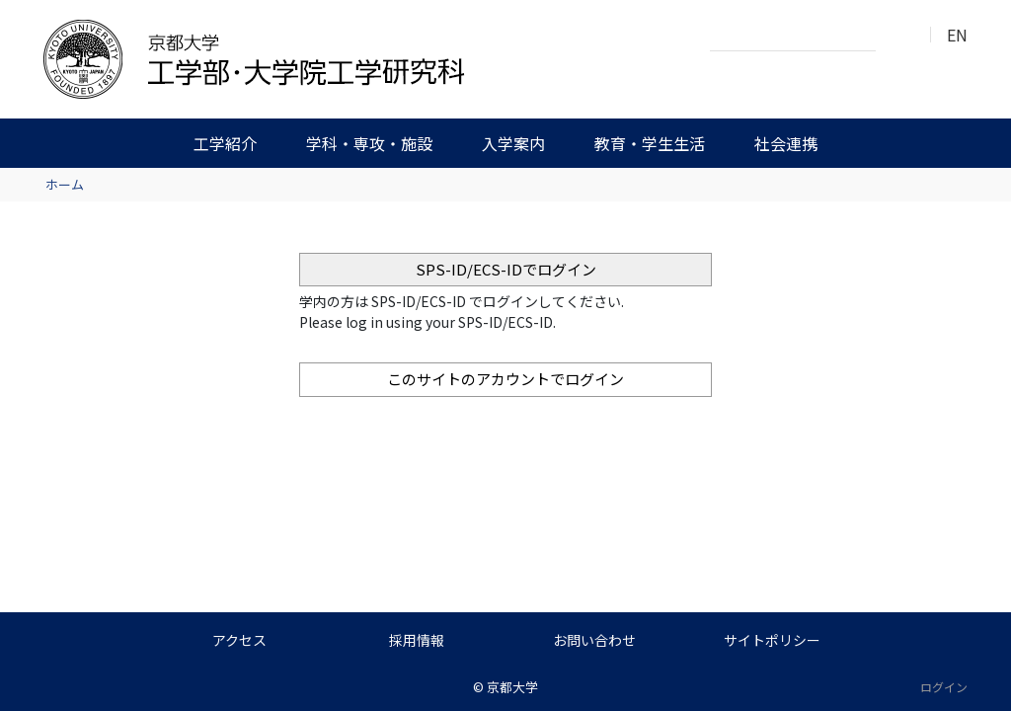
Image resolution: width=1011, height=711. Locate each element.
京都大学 (512, 686)
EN (957, 34)
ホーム (64, 184)
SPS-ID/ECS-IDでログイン (506, 269)
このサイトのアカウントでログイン (505, 378)
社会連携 (785, 143)
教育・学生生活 (649, 143)
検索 (896, 35)
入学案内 (513, 143)
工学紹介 (225, 143)
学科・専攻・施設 (369, 143)
